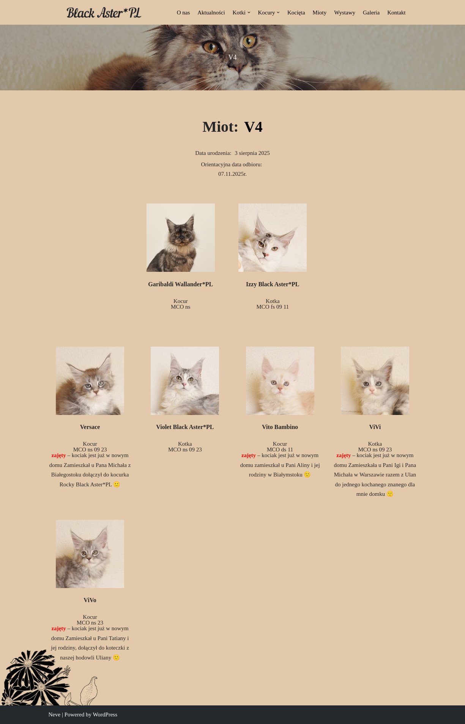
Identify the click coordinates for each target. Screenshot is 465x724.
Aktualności (211, 12)
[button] (249, 12)
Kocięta (296, 12)
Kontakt (396, 12)
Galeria (371, 12)
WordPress (105, 714)
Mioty (320, 12)
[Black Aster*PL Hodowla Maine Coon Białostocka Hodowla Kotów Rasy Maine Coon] (104, 12)
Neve (55, 714)
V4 (253, 126)
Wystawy (344, 12)
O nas (183, 12)
